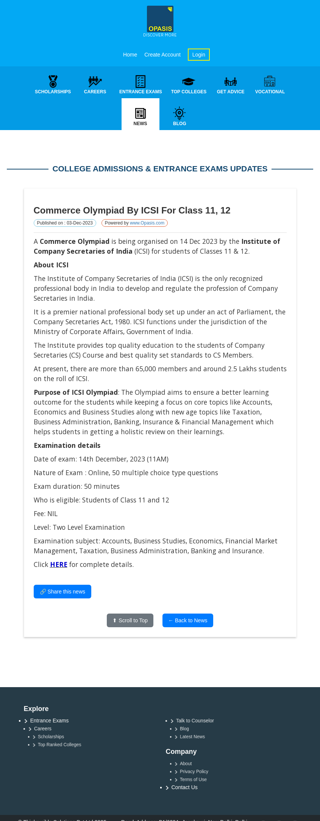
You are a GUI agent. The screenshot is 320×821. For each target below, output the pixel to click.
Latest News (198, 737)
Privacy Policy (199, 771)
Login (198, 55)
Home (130, 55)
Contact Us (185, 787)
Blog (191, 729)
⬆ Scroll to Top (130, 621)
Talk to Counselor (198, 720)
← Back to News (187, 621)
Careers (47, 728)
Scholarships (56, 737)
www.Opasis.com (147, 223)
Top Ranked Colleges (63, 745)
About (192, 763)
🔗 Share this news (63, 592)
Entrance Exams (50, 720)
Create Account (162, 55)
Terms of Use (198, 779)
